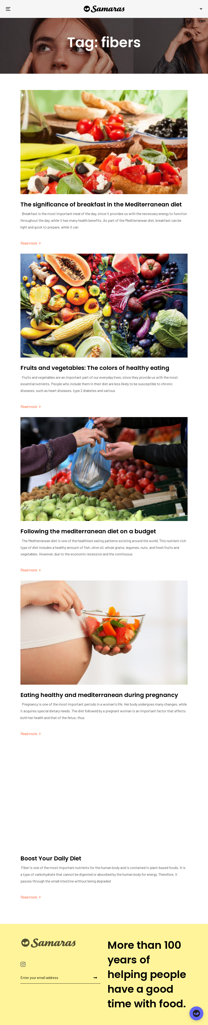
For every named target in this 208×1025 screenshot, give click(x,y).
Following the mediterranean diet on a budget (88, 531)
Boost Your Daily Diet (50, 858)
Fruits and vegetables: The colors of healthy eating (94, 368)
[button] (200, 9)
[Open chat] (196, 1013)
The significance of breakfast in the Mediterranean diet (101, 204)
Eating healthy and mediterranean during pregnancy (99, 695)
